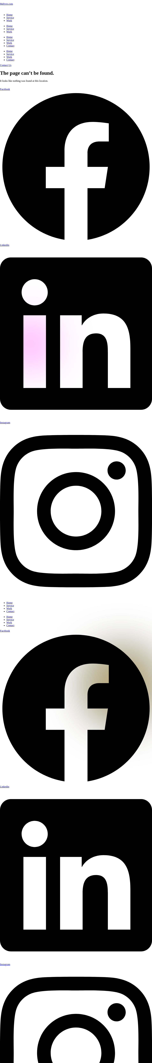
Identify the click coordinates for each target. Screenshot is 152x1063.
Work (9, 20)
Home (9, 14)
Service (10, 17)
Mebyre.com (6, 4)
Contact (10, 45)
